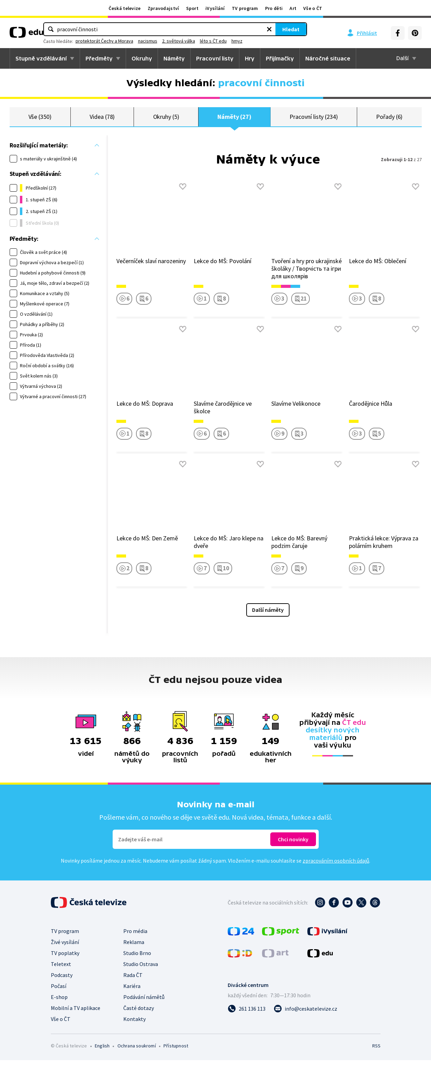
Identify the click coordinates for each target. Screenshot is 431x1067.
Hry (249, 58)
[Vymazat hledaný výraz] (228, 29)
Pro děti (274, 8)
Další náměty (268, 616)
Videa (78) (102, 120)
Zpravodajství (163, 8)
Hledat (250, 29)
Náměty (174, 58)
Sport (192, 8)
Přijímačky (280, 58)
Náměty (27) (234, 120)
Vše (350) (40, 120)
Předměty (99, 58)
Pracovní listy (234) (314, 120)
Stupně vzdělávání (41, 58)
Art (293, 8)
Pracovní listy (215, 58)
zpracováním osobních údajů (336, 867)
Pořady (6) (389, 120)
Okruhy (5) (166, 120)
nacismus (228, 41)
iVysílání (215, 8)
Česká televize (124, 8)
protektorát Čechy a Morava (185, 41)
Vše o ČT (312, 8)
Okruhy (142, 58)
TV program (245, 8)
